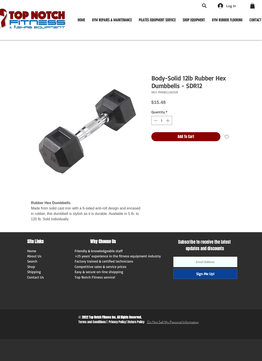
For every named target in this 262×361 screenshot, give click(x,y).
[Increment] (168, 120)
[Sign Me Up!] (205, 274)
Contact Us (35, 277)
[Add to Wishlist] (226, 136)
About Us (34, 256)
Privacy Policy (117, 322)
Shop (31, 266)
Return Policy (136, 322)
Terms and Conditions (92, 322)
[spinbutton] (161, 120)
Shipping (34, 272)
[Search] (204, 6)
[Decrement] (155, 120)
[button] (193, 20)
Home (31, 251)
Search (32, 261)
